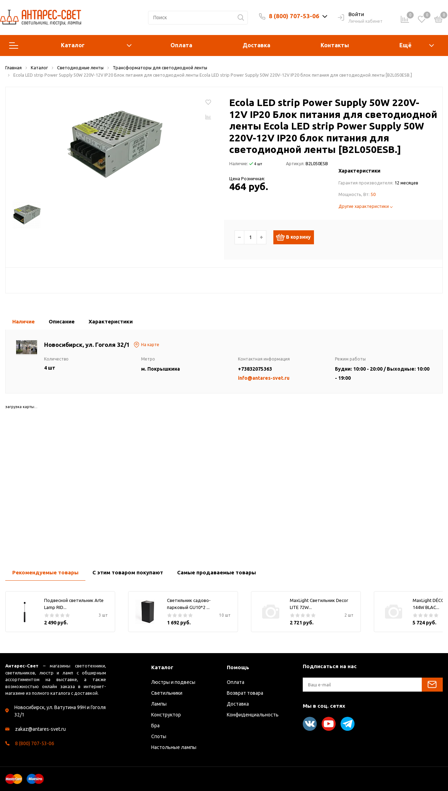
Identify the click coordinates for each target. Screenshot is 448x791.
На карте (146, 345)
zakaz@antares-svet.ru (40, 729)
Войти (351, 14)
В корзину (297, 237)
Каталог (70, 45)
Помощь (238, 667)
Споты (158, 736)
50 (373, 194)
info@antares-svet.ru (263, 378)
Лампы (159, 704)
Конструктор (166, 715)
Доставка (256, 45)
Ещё (405, 45)
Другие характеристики (365, 206)
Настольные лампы (173, 747)
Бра (155, 725)
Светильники (166, 693)
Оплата (181, 45)
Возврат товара (245, 693)
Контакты (335, 45)
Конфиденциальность (253, 715)
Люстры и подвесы (173, 682)
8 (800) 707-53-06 (294, 16)
